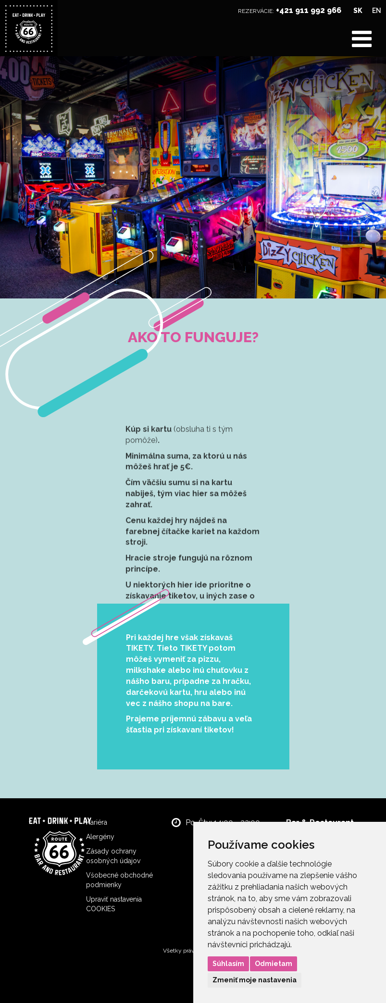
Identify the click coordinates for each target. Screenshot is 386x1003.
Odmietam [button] (273, 963)
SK (357, 10)
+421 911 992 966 (308, 10)
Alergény (100, 837)
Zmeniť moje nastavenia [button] (254, 980)
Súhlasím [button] (228, 963)
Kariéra (96, 822)
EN (376, 10)
